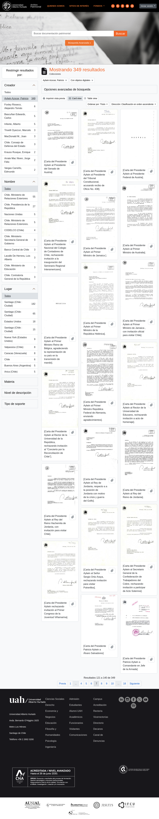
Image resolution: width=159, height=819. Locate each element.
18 (124, 683)
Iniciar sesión (147, 6)
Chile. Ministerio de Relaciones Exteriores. (19, 222)
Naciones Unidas (19, 215)
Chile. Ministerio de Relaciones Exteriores (19, 197)
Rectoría (97, 711)
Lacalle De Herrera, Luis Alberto (19, 258)
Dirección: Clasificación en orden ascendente (132, 104)
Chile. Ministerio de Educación (19, 267)
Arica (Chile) (19, 372)
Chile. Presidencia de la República (19, 206)
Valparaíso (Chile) (19, 347)
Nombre (9, 181)
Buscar (120, 33)
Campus (97, 699)
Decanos (98, 729)
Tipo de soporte (14, 403)
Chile (19, 360)
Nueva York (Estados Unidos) (19, 339)
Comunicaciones (78, 735)
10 (112, 683)
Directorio (98, 723)
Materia (9, 381)
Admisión (74, 699)
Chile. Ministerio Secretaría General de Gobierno (19, 240)
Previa (62, 683)
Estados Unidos (19, 322)
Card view (75, 98)
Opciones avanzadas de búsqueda (67, 89)
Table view (90, 98)
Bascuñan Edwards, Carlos (19, 116)
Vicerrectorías (100, 717)
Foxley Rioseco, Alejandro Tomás (19, 106)
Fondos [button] (98, 6)
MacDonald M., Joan (19, 137)
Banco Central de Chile (19, 250)
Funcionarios (76, 723)
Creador (9, 85)
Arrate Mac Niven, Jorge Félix (19, 160)
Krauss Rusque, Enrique (19, 152)
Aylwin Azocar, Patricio (19, 99)
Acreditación (99, 705)
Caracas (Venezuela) (19, 354)
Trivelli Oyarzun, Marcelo (19, 130)
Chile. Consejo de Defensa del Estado (19, 144)
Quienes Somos (55, 6)
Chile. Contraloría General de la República (19, 277)
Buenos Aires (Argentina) (19, 366)
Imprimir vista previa (54, 98)
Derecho (49, 705)
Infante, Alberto (19, 124)
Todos (7, 92)
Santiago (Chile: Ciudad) (19, 314)
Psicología (50, 741)
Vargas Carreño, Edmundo (19, 170)
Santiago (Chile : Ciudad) (19, 304)
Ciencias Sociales (54, 699)
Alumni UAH (75, 711)
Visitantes (74, 729)
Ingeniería (50, 747)
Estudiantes (75, 705)
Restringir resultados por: (20, 73)
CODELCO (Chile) (19, 230)
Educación (51, 723)
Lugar (8, 288)
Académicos (75, 717)
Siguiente (135, 683)
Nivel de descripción (17, 392)
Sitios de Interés (79, 6)
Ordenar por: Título (97, 104)
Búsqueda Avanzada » (79, 42)
